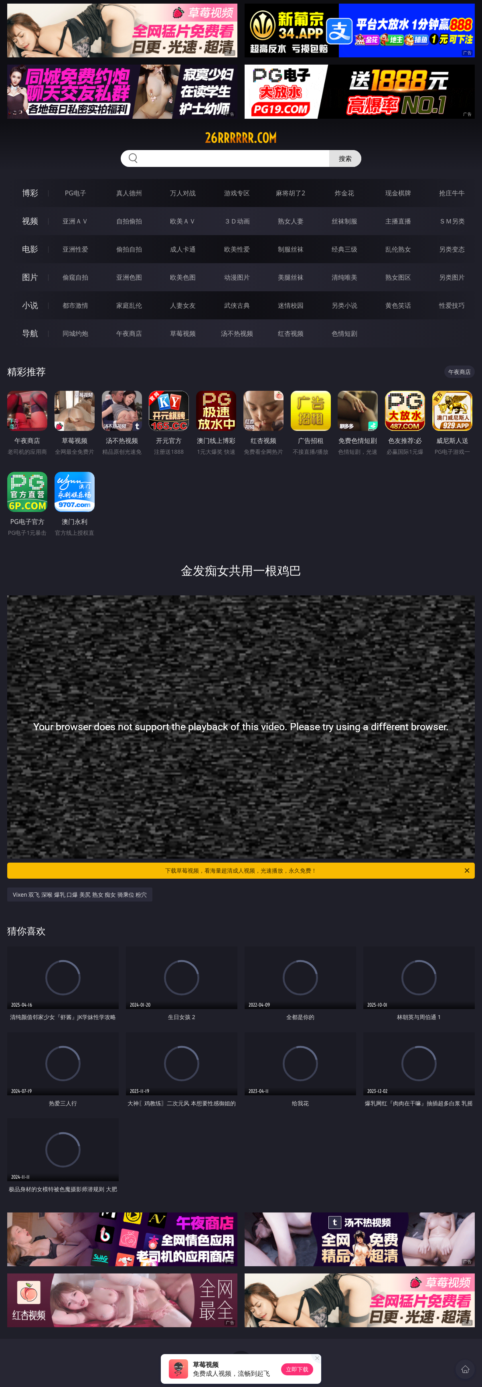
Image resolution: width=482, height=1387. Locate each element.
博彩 (30, 192)
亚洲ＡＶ (75, 221)
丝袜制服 (344, 221)
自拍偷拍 (129, 221)
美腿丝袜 (291, 277)
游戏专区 (237, 193)
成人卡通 (183, 249)
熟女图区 (398, 277)
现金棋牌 (398, 193)
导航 (30, 333)
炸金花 (344, 193)
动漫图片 (237, 277)
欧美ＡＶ (183, 221)
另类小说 (344, 305)
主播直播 (398, 221)
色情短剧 (344, 333)
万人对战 (183, 193)
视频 (30, 220)
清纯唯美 (344, 277)
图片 (30, 277)
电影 (30, 249)
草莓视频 (183, 333)
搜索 (345, 158)
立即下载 (297, 1369)
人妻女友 (183, 305)
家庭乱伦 (129, 305)
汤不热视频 (237, 333)
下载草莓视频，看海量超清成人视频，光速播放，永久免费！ (318, 870)
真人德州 (129, 193)
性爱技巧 (452, 305)
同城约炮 (75, 333)
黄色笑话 (398, 305)
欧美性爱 (237, 249)
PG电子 (75, 193)
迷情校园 (291, 305)
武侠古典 (237, 305)
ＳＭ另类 (452, 221)
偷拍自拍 (129, 249)
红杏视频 (291, 333)
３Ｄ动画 (237, 221)
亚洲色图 (129, 277)
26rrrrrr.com (241, 138)
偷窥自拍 (75, 277)
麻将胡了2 (290, 193)
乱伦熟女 (398, 249)
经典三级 (344, 249)
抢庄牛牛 (452, 193)
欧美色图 (183, 277)
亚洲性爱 (75, 249)
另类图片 (452, 277)
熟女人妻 (291, 221)
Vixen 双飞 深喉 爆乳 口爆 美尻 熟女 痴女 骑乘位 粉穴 (80, 894)
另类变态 (452, 249)
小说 (30, 305)
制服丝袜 (291, 249)
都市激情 (75, 305)
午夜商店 (129, 333)
